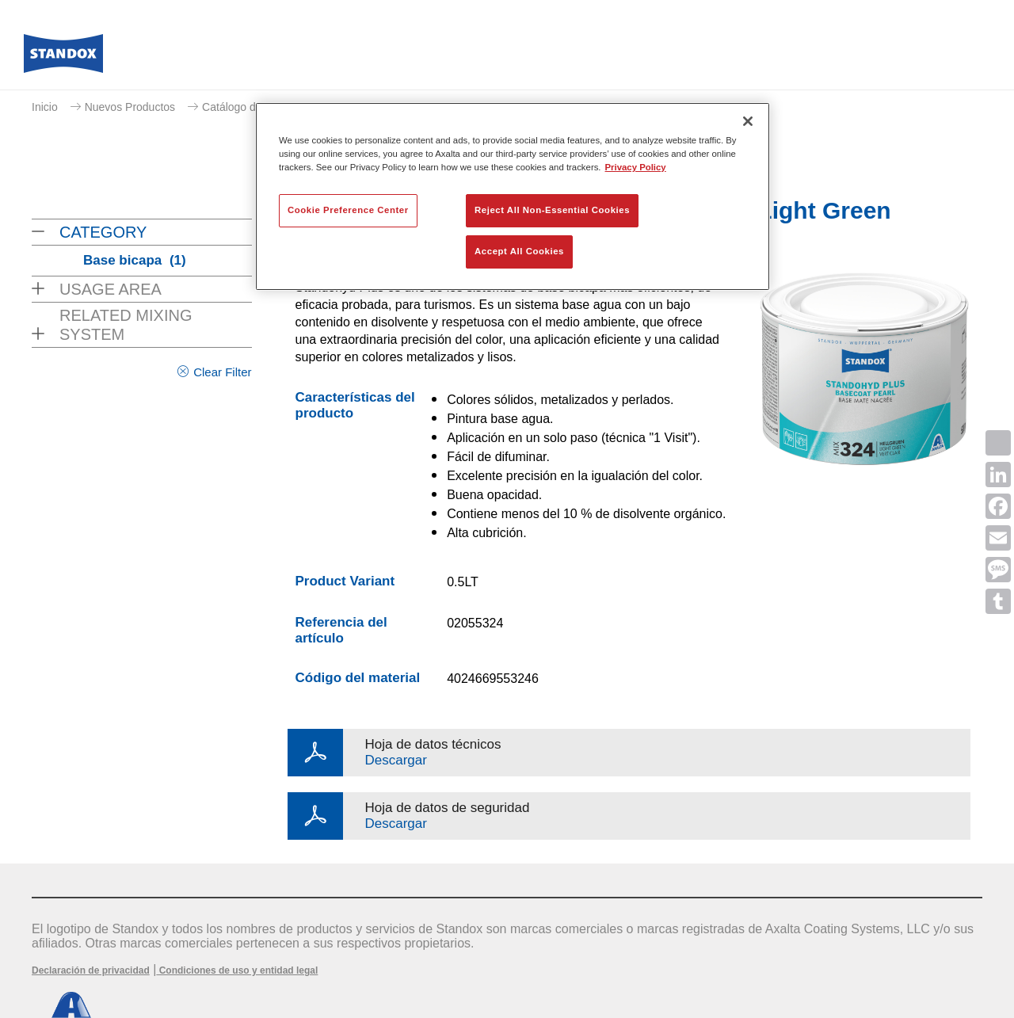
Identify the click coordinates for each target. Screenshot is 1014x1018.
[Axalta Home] (63, 58)
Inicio (45, 107)
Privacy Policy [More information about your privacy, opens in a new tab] (635, 167)
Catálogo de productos (258, 107)
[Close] (747, 121)
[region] (512, 196)
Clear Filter (222, 372)
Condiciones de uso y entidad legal (237, 970)
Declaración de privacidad (91, 970)
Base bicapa (134, 260)
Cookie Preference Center (348, 210)
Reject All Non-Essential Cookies (552, 210)
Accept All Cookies (519, 251)
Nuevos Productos (130, 107)
